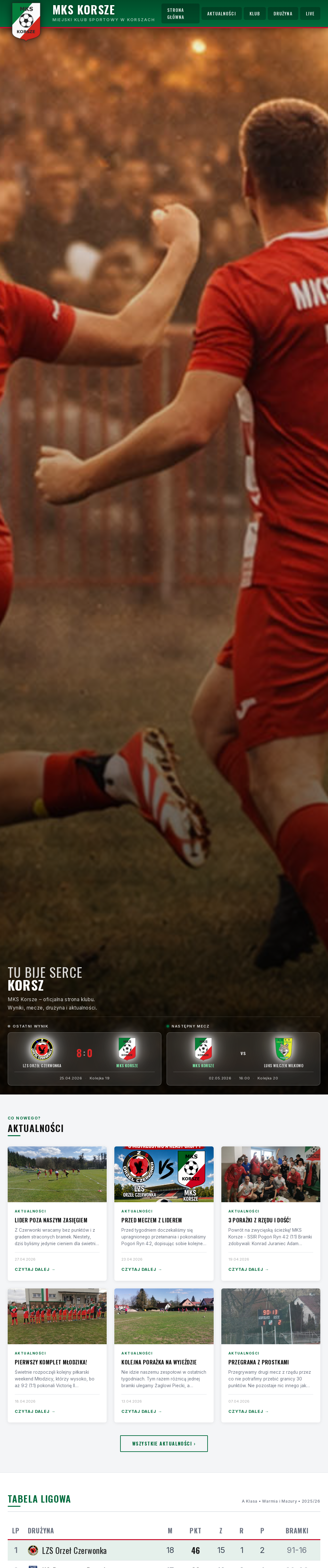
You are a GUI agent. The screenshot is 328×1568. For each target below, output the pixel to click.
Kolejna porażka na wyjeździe (159, 1362)
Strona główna (175, 13)
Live (310, 13)
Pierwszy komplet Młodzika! (51, 1362)
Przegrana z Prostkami (258, 1362)
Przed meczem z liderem (151, 1220)
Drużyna (283, 13)
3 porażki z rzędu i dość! (259, 1220)
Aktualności (221, 13)
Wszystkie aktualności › (164, 1443)
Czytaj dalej (35, 1269)
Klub (255, 13)
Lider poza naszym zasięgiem (51, 1220)
